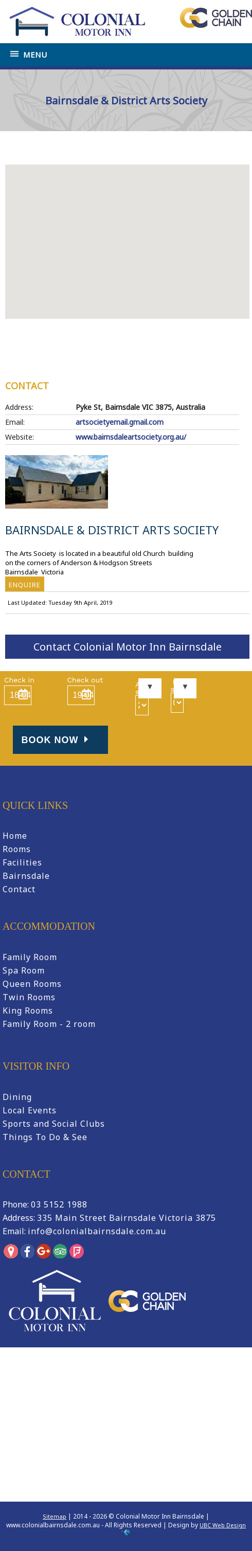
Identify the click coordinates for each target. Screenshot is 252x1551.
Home (22, 149)
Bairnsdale (26, 875)
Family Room (30, 957)
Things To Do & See (45, 1137)
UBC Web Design (223, 1525)
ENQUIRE (25, 584)
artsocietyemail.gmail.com (120, 422)
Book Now (57, 740)
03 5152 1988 (59, 1204)
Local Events (30, 1110)
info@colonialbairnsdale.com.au (97, 1231)
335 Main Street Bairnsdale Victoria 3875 (126, 1217)
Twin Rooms (29, 997)
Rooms (17, 849)
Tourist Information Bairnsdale (82, 149)
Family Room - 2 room (49, 1024)
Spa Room (24, 970)
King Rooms (28, 1010)
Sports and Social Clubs (54, 1123)
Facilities (22, 862)
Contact (19, 889)
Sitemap (54, 1516)
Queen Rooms (32, 983)
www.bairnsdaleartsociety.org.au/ (131, 437)
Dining (17, 1097)
